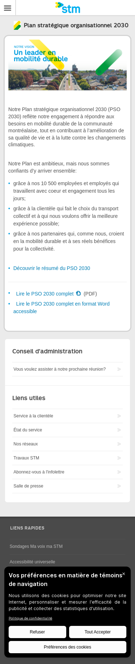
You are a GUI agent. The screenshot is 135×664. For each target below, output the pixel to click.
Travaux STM (27, 458)
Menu (8, 7)
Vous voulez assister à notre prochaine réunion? (60, 369)
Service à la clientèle (33, 415)
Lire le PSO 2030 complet (45, 294)
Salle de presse (29, 486)
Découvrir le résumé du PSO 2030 (51, 268)
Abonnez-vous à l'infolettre (39, 472)
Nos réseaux (26, 444)
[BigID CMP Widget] (67, 614)
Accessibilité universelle (32, 561)
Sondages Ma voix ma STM (36, 546)
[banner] (67, 7)
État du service (28, 429)
